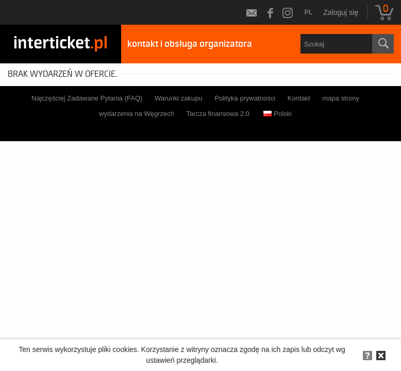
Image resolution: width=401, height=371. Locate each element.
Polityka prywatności (244, 98)
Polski (277, 113)
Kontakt (299, 98)
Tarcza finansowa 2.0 (218, 113)
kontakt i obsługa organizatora (189, 44)
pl (308, 12)
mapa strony (340, 98)
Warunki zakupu (179, 98)
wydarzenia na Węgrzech (136, 113)
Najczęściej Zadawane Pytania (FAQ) (86, 98)
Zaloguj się (340, 12)
